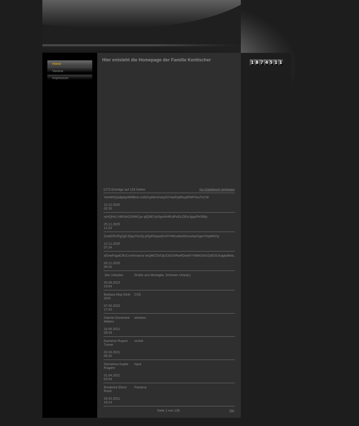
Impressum (60, 78)
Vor (231, 410)
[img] (141, 26)
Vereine (57, 71)
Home (56, 64)
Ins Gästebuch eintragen (217, 189)
